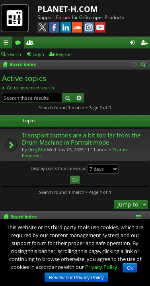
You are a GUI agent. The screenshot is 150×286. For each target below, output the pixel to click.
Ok (130, 268)
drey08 (35, 150)
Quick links (7, 43)
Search (14, 54)
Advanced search (79, 97)
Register (64, 54)
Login (38, 54)
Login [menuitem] (133, 43)
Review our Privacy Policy (76, 277)
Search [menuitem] (144, 65)
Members (31, 43)
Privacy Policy (101, 267)
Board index (23, 217)
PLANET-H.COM (67, 9)
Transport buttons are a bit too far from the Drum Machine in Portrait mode (81, 138)
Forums (19, 43)
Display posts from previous (75, 169)
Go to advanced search (30, 88)
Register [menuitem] (145, 43)
